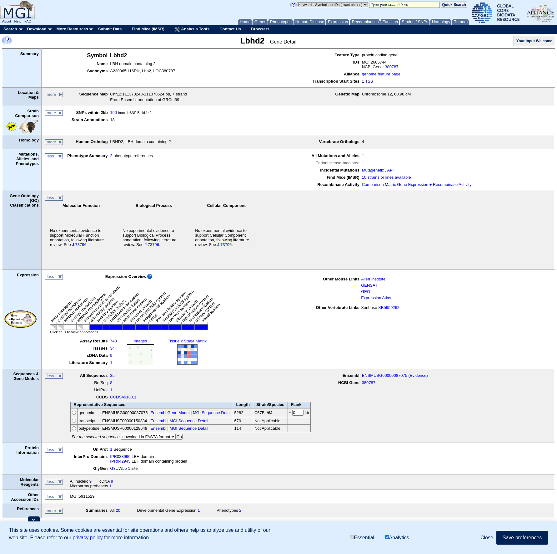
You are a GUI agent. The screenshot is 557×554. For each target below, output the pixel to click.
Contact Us (230, 29)
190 (113, 112)
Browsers (260, 29)
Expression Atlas (376, 297)
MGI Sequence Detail (212, 412)
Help (17, 21)
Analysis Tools (191, 29)
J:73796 (79, 244)
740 (113, 341)
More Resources (72, 29)
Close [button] (486, 537)
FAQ (27, 21)
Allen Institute (373, 279)
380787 (391, 66)
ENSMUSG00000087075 (384, 375)
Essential (362, 537)
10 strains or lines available (386, 177)
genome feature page (381, 74)
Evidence (418, 375)
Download (36, 29)
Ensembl (158, 420)
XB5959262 (388, 307)
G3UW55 (118, 468)
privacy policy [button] (88, 537)
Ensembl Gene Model (169, 412)
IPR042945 (120, 461)
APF (391, 170)
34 (112, 348)
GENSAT (369, 285)
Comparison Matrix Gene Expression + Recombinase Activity (417, 184)
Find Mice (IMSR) (148, 29)
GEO (365, 291)
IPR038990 (120, 456)
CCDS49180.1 (123, 397)
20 (118, 510)
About (6, 21)
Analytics (397, 537)
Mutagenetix (373, 170)
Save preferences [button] (522, 537)
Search (10, 29)
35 (112, 375)
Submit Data (110, 29)
